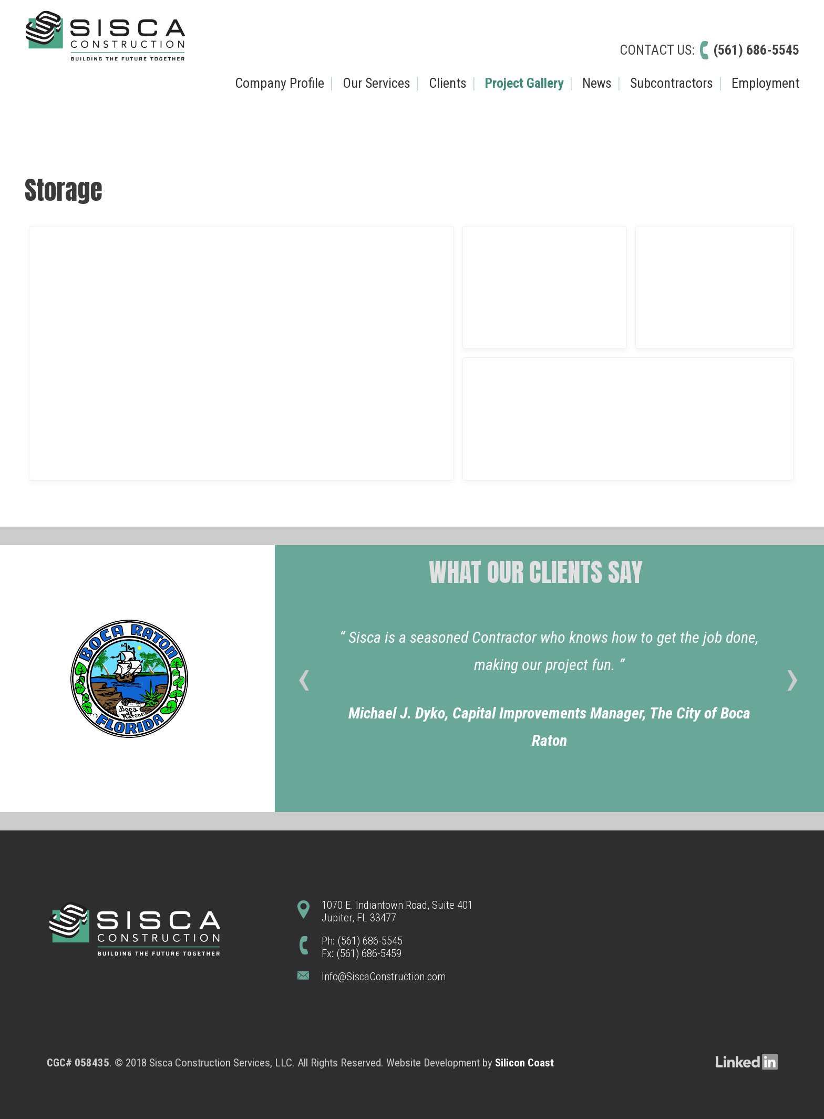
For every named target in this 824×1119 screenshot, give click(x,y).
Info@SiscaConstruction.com (384, 976)
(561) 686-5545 (756, 50)
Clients (448, 83)
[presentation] (303, 683)
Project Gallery (524, 83)
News (597, 83)
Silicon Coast (524, 1062)
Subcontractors (671, 83)
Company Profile (279, 83)
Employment (765, 83)
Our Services (376, 83)
